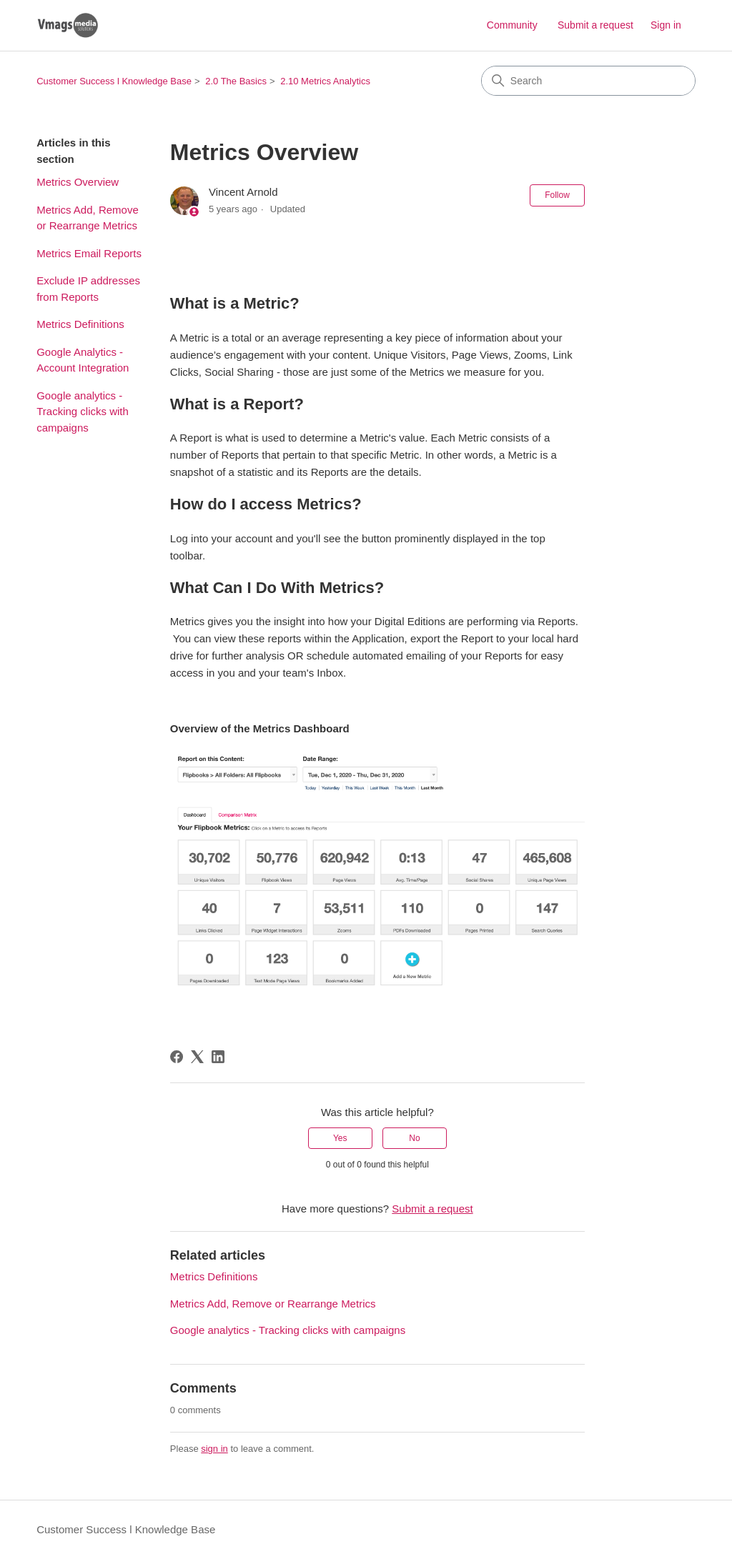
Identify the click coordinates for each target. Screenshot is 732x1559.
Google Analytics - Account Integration (82, 360)
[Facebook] (176, 1056)
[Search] (588, 80)
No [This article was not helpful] (414, 1138)
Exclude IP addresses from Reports (88, 288)
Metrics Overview (77, 182)
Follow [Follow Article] (557, 195)
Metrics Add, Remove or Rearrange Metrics (87, 218)
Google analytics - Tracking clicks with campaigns (82, 411)
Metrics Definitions (80, 324)
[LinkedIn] (218, 1056)
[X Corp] (197, 1056)
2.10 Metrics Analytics (325, 81)
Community (512, 25)
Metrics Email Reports (89, 253)
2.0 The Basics (236, 81)
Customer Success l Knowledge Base (114, 81)
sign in (214, 1448)
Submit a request (595, 25)
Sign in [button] (666, 25)
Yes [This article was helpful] (340, 1138)
